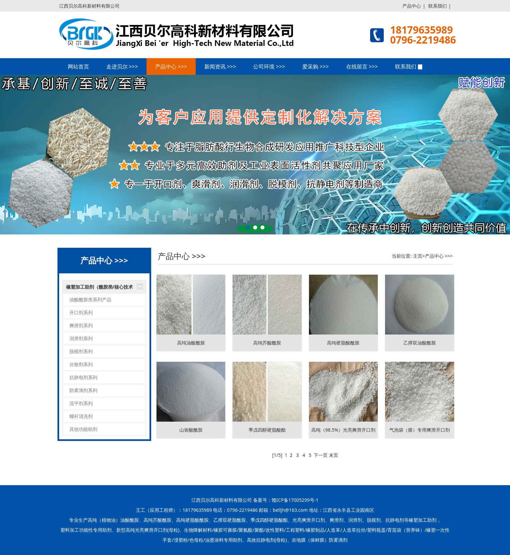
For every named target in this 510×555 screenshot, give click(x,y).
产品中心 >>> (171, 66)
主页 (417, 256)
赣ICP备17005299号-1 (295, 500)
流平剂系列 (81, 403)
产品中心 (411, 6)
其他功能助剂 (83, 429)
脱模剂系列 (81, 351)
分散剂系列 (81, 364)
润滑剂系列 (81, 338)
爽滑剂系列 (81, 325)
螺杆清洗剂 (81, 416)
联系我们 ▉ (409, 66)
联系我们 (437, 6)
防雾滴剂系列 (83, 390)
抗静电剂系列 (83, 377)
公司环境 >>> (269, 66)
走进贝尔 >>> (122, 66)
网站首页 (78, 66)
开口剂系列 (81, 312)
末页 (333, 455)
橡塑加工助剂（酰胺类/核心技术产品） (99, 289)
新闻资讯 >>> (220, 66)
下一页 (321, 455)
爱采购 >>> (315, 66)
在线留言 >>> (362, 66)
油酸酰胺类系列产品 (90, 299)
